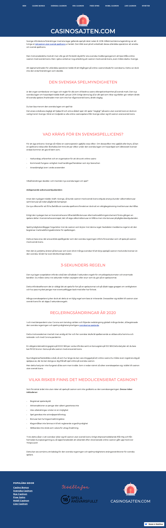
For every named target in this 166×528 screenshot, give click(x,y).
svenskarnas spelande (89, 325)
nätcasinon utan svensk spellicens (50, 44)
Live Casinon (20, 504)
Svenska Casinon (23, 490)
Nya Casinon (20, 494)
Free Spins (19, 497)
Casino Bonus (21, 487)
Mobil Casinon (21, 500)
